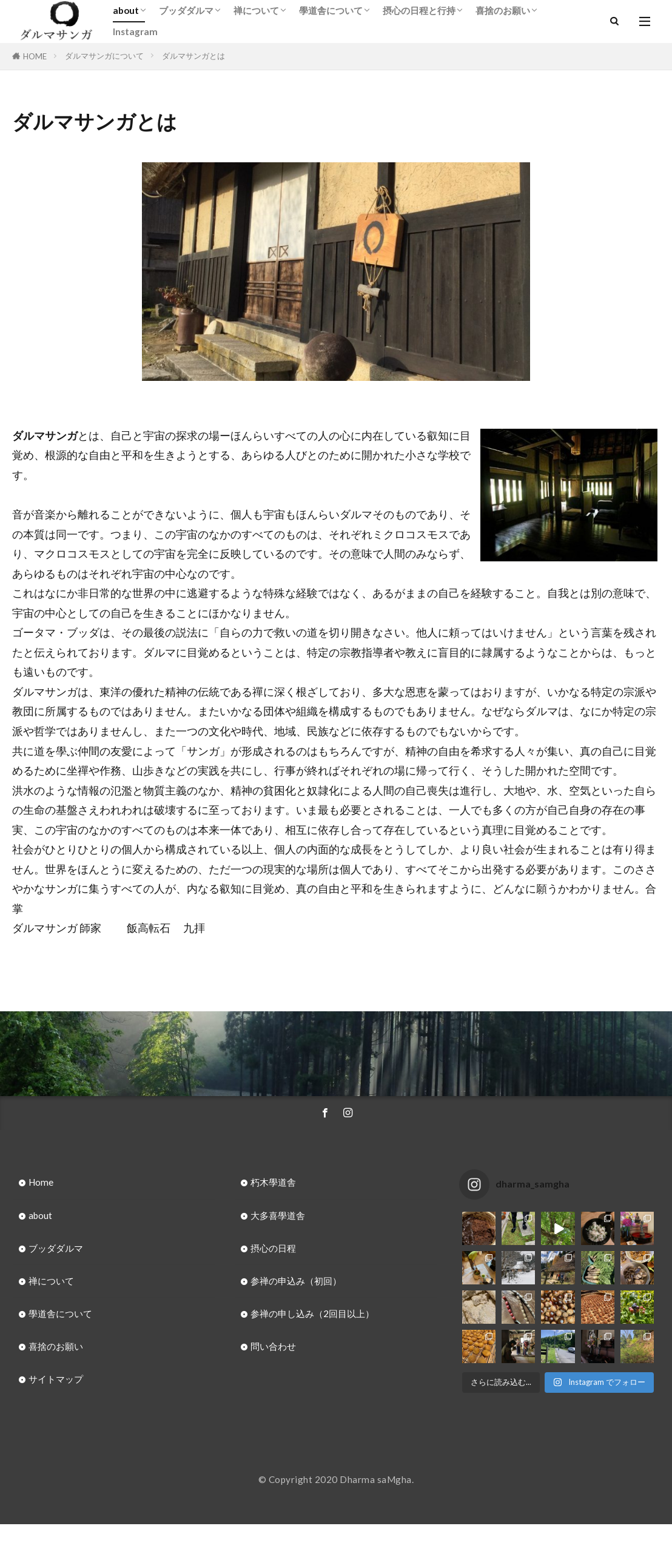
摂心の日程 (273, 1248)
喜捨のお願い (502, 10)
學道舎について (331, 10)
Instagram (135, 31)
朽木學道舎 (273, 1182)
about (126, 10)
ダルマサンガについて (104, 56)
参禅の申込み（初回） (295, 1280)
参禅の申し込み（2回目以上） (312, 1313)
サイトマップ (56, 1378)
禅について (256, 10)
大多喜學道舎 (277, 1215)
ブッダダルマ (186, 10)
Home (41, 1182)
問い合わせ (273, 1346)
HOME (35, 56)
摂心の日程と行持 (419, 10)
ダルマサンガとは (193, 56)
